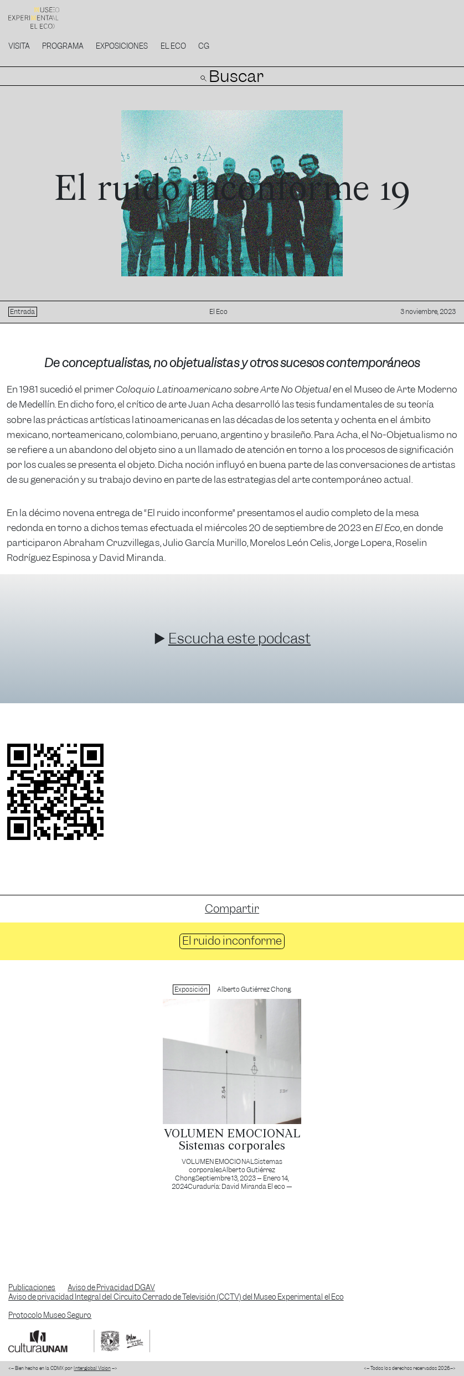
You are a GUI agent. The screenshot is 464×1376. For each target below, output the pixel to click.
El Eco (173, 46)
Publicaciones (31, 1287)
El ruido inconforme (232, 941)
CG (203, 46)
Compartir (232, 908)
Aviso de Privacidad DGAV (111, 1287)
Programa (63, 46)
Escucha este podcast (239, 638)
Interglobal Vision (92, 1368)
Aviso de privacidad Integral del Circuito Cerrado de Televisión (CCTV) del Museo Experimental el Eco (176, 1297)
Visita (19, 46)
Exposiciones (122, 46)
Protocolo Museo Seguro (49, 1315)
